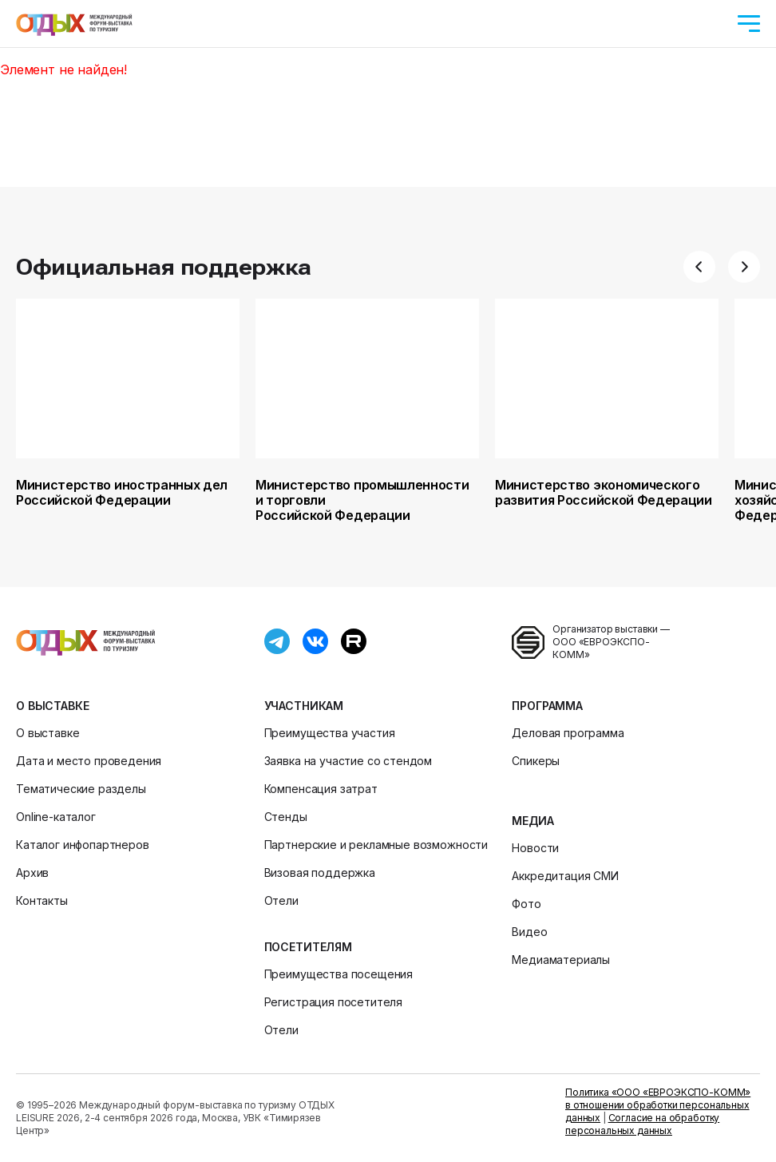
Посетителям (308, 947)
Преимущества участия (329, 733)
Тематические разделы (81, 788)
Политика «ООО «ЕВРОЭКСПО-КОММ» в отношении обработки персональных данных (657, 1105)
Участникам (303, 705)
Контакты (42, 900)
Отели (281, 900)
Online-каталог (56, 816)
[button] (699, 267)
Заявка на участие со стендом (348, 760)
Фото (526, 903)
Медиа (532, 820)
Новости (535, 848)
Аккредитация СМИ (565, 875)
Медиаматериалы (561, 959)
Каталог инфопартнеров (82, 844)
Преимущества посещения (338, 974)
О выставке (52, 705)
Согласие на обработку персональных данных (642, 1124)
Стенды (285, 816)
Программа (547, 705)
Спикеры (536, 760)
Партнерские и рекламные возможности (376, 844)
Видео (529, 931)
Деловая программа (568, 733)
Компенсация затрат (321, 788)
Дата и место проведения (88, 760)
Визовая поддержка (319, 872)
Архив (32, 872)
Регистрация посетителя (333, 1002)
